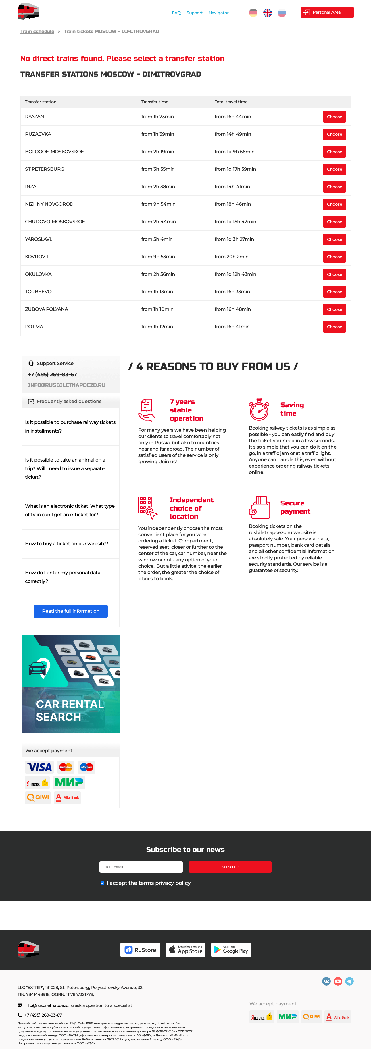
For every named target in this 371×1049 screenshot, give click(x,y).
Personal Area (327, 12)
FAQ (176, 12)
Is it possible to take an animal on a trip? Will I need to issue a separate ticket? (65, 468)
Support (195, 12)
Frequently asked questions (69, 401)
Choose (334, 116)
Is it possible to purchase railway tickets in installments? (70, 427)
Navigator (219, 12)
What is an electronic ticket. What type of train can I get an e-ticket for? (70, 510)
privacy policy (173, 883)
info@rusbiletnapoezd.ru (49, 1005)
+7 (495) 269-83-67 (43, 1015)
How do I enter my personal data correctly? (62, 577)
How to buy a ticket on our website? (66, 543)
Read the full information (70, 611)
